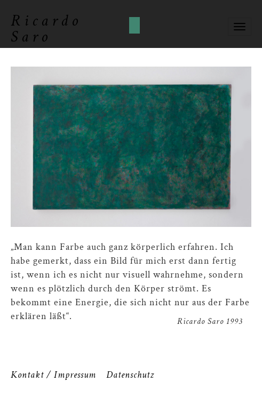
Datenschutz (130, 375)
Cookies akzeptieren (134, 25)
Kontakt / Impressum (53, 375)
